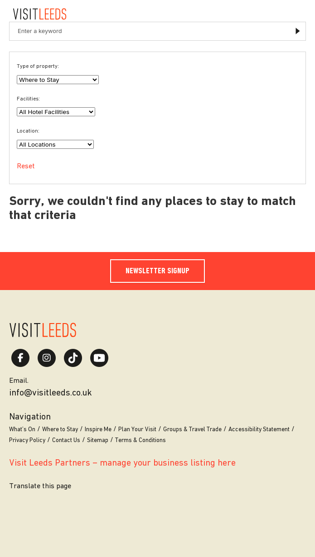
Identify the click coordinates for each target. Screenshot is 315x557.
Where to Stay (60, 430)
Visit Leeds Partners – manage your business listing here (122, 463)
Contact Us (66, 440)
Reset (26, 166)
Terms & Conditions (140, 440)
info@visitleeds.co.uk (50, 393)
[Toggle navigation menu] (296, 14)
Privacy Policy (27, 440)
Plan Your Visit (137, 430)
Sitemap (97, 440)
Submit (298, 31)
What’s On (22, 430)
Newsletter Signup (157, 271)
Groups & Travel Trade (192, 430)
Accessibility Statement (259, 430)
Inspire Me (98, 430)
